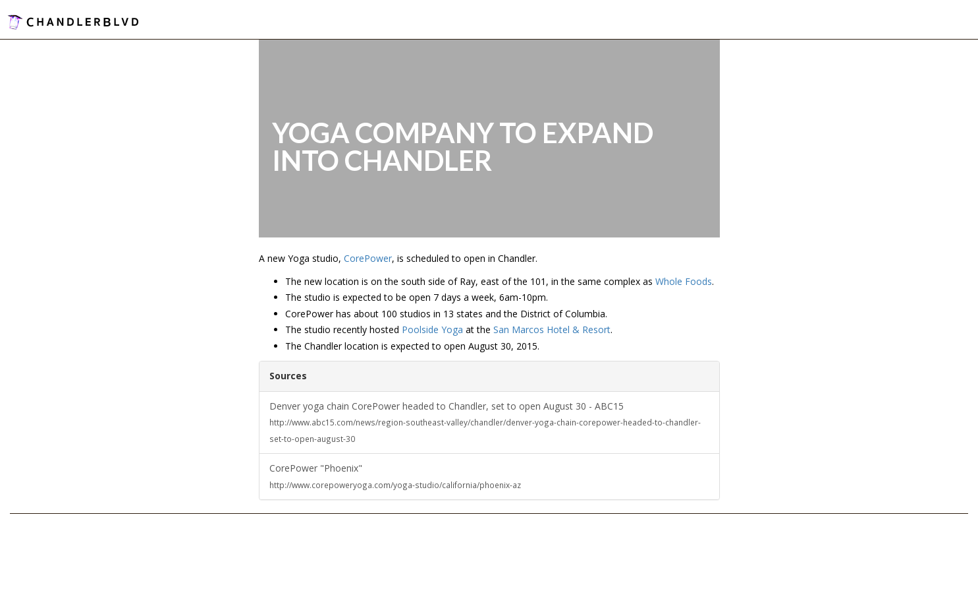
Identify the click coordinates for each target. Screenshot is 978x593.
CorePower (368, 258)
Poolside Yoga (432, 329)
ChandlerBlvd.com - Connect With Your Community (73, 21)
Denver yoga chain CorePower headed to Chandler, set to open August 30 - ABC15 (485, 422)
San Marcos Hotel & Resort (552, 329)
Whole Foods (683, 281)
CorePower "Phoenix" (395, 476)
